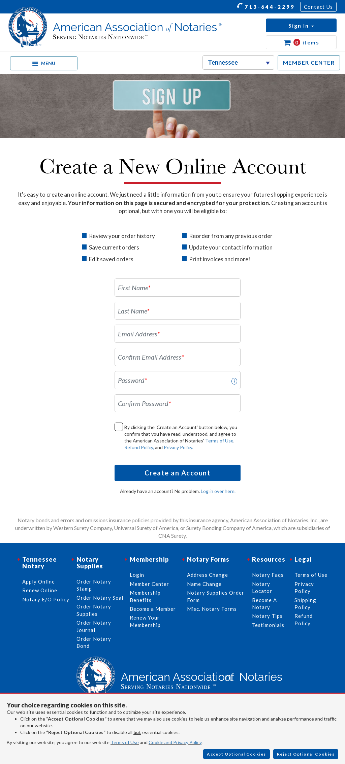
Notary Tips (267, 616)
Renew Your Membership (145, 621)
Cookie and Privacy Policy (175, 742)
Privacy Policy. (178, 447)
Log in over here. (218, 491)
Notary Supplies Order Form (215, 596)
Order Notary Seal (99, 598)
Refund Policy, (139, 447)
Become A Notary (264, 603)
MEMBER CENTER (309, 62)
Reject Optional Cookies (306, 754)
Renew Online (39, 590)
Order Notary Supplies (93, 610)
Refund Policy (303, 619)
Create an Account (178, 473)
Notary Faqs (268, 575)
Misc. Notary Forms (212, 609)
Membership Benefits (145, 596)
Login (137, 575)
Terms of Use (219, 440)
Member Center (149, 584)
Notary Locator (262, 587)
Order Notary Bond (93, 642)
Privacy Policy (304, 587)
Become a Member (153, 609)
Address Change (207, 575)
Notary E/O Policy (45, 599)
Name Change (204, 584)
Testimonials (268, 625)
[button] (301, 25)
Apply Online (38, 581)
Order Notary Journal (93, 626)
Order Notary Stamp (93, 585)
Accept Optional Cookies (236, 754)
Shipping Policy (305, 603)
